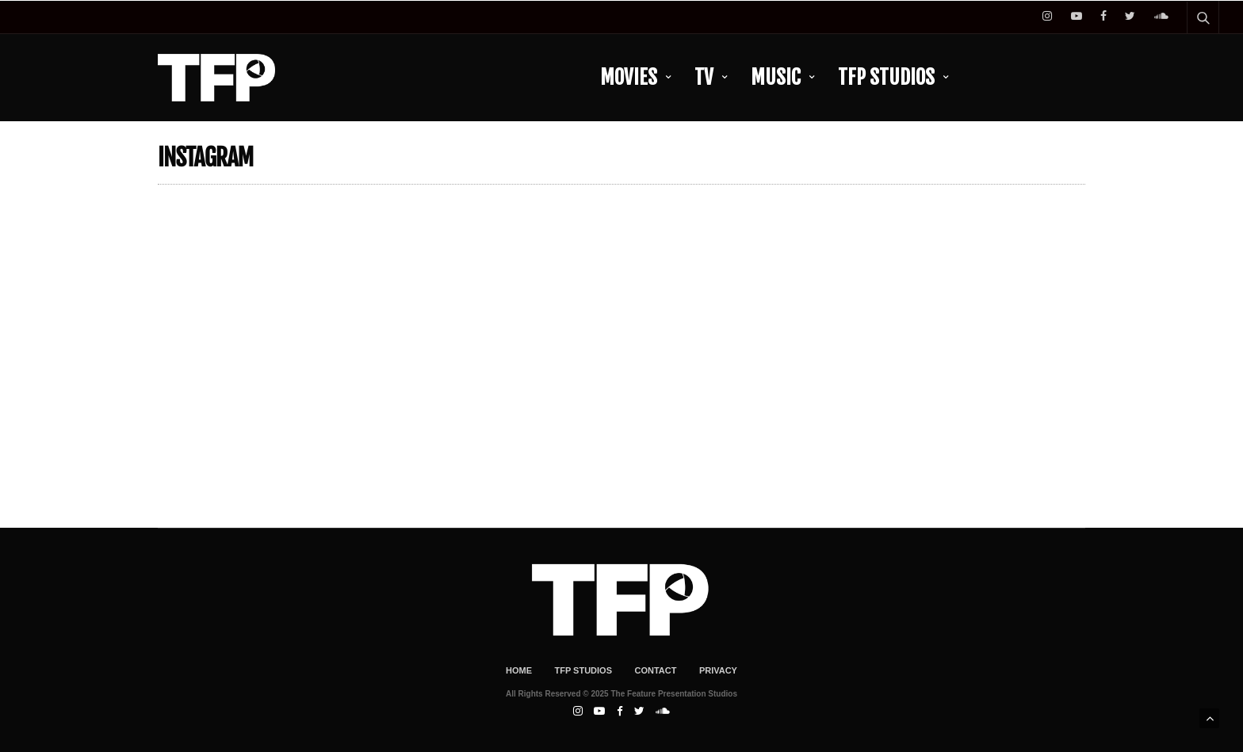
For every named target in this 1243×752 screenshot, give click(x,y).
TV (703, 77)
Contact (655, 670)
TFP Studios (886, 77)
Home (519, 670)
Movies (628, 77)
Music (776, 77)
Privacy (718, 670)
